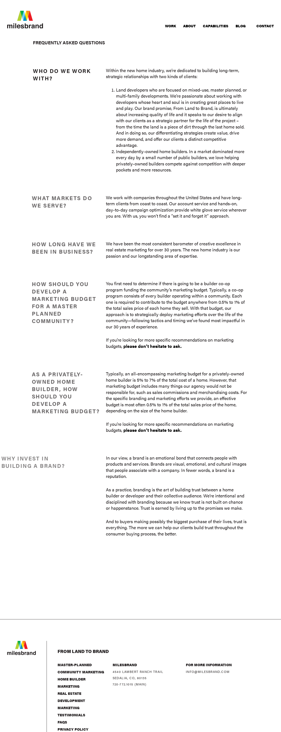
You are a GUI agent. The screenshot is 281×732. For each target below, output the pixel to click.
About (189, 25)
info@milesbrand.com (208, 671)
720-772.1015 (123, 684)
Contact (265, 25)
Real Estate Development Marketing (71, 700)
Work (170, 25)
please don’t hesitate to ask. (152, 346)
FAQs (62, 722)
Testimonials (71, 714)
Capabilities (215, 25)
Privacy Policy (73, 729)
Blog (241, 25)
